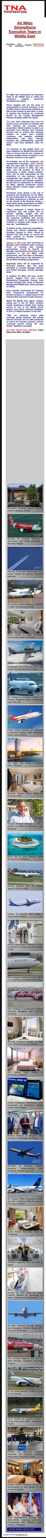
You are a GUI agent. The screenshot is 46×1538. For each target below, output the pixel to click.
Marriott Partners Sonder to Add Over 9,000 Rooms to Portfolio (25, 1031)
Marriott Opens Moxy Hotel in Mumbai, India (25, 783)
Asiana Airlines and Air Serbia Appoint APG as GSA (25, 876)
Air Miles (26, 332)
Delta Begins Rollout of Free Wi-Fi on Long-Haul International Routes (25, 966)
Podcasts (28, 45)
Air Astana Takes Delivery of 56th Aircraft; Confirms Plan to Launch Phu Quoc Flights (25, 1189)
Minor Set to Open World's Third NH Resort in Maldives (25, 846)
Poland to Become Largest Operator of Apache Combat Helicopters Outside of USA (25, 1442)
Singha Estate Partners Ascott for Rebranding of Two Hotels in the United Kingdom (25, 1475)
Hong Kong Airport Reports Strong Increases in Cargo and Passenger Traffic (25, 935)
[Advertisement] (36, 9)
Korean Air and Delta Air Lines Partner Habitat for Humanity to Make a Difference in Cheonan (25, 1283)
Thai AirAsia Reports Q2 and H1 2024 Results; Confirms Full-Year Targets (25, 1349)
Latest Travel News (19, 45)
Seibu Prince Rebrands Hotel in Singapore (25, 1221)
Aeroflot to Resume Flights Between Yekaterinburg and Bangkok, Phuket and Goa (25, 1156)
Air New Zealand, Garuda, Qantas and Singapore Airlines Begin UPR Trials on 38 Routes (25, 1316)
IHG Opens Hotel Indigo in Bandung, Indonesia (25, 1061)
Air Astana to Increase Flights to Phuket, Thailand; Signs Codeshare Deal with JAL (25, 687)
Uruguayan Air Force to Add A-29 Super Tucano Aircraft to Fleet (25, 655)
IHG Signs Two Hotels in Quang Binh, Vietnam (25, 752)
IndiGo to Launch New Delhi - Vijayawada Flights (25, 905)
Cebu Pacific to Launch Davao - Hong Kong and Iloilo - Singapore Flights (25, 1411)
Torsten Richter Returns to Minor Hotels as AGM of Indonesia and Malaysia (25, 814)
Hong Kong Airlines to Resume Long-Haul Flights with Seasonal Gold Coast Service (25, 720)
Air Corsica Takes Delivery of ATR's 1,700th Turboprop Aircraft (25, 594)
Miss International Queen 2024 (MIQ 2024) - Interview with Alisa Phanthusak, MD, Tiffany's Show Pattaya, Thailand (25, 1509)
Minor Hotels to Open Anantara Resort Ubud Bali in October (25, 624)
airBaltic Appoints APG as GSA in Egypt (25, 1251)
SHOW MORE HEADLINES (21, 1529)
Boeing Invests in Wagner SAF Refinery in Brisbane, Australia (25, 1125)
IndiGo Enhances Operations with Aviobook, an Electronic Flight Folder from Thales (25, 1093)
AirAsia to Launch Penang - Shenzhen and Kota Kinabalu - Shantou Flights (25, 529)
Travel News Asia (10, 45)
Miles (19, 332)
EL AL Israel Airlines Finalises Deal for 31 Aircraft (25, 1381)
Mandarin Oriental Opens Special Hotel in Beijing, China (25, 497)
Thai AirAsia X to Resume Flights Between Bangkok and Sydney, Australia (25, 999)
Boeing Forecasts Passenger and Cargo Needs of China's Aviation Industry (25, 562)
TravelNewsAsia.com (22, 1534)
